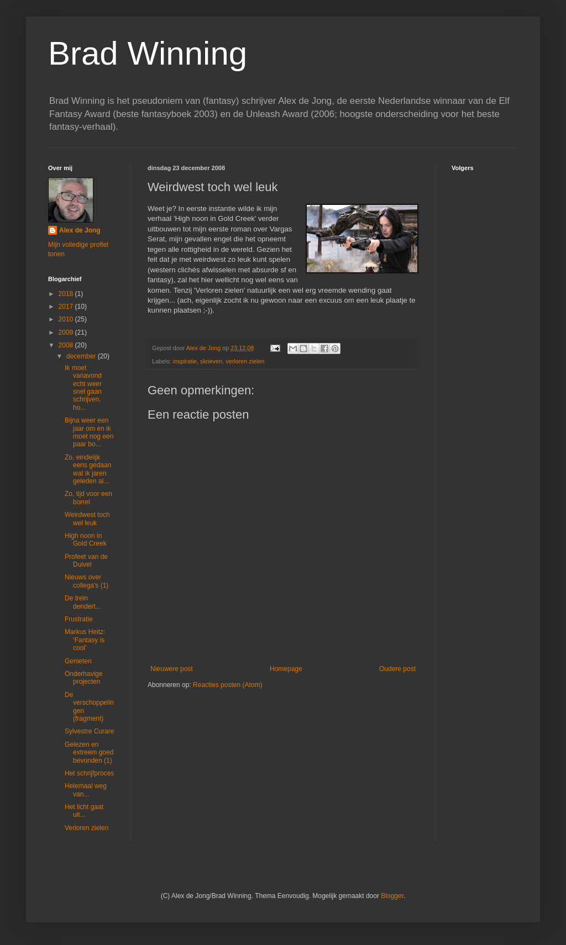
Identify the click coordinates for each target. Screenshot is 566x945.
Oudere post (397, 669)
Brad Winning (147, 53)
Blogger (392, 896)
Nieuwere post (171, 669)
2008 (67, 345)
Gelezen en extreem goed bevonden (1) (89, 752)
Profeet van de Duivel (86, 560)
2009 (67, 332)
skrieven (211, 361)
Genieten (78, 661)
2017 (67, 306)
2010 (67, 319)
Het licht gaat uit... (84, 811)
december (82, 356)
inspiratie (185, 361)
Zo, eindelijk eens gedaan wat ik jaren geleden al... (88, 469)
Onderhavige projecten (84, 677)
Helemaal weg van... (86, 790)
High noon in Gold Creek (86, 539)
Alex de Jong (80, 230)
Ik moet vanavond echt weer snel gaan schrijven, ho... (83, 387)
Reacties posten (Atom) (227, 685)
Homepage (286, 669)
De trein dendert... (83, 602)
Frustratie (79, 619)
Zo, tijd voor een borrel (88, 497)
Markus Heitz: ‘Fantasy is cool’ (85, 640)
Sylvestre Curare (89, 731)
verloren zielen (245, 361)
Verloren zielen (86, 828)
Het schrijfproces (89, 773)
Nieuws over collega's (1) (86, 581)
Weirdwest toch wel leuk (87, 518)
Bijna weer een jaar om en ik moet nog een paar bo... (89, 432)
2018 (67, 294)
